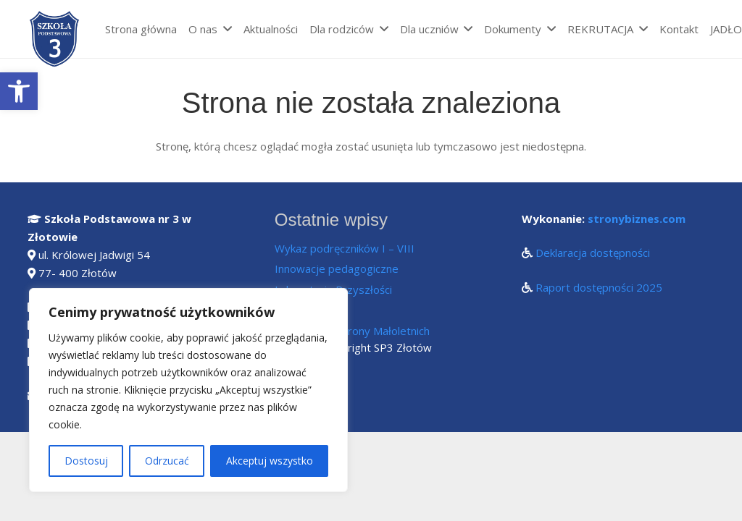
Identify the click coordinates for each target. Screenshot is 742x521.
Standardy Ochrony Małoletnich (352, 330)
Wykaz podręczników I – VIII (344, 248)
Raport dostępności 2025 (598, 287)
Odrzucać (167, 460)
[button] (19, 91)
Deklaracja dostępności (592, 252)
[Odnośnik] (55, 40)
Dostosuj (86, 460)
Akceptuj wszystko (269, 460)
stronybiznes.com (636, 218)
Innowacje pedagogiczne (337, 268)
